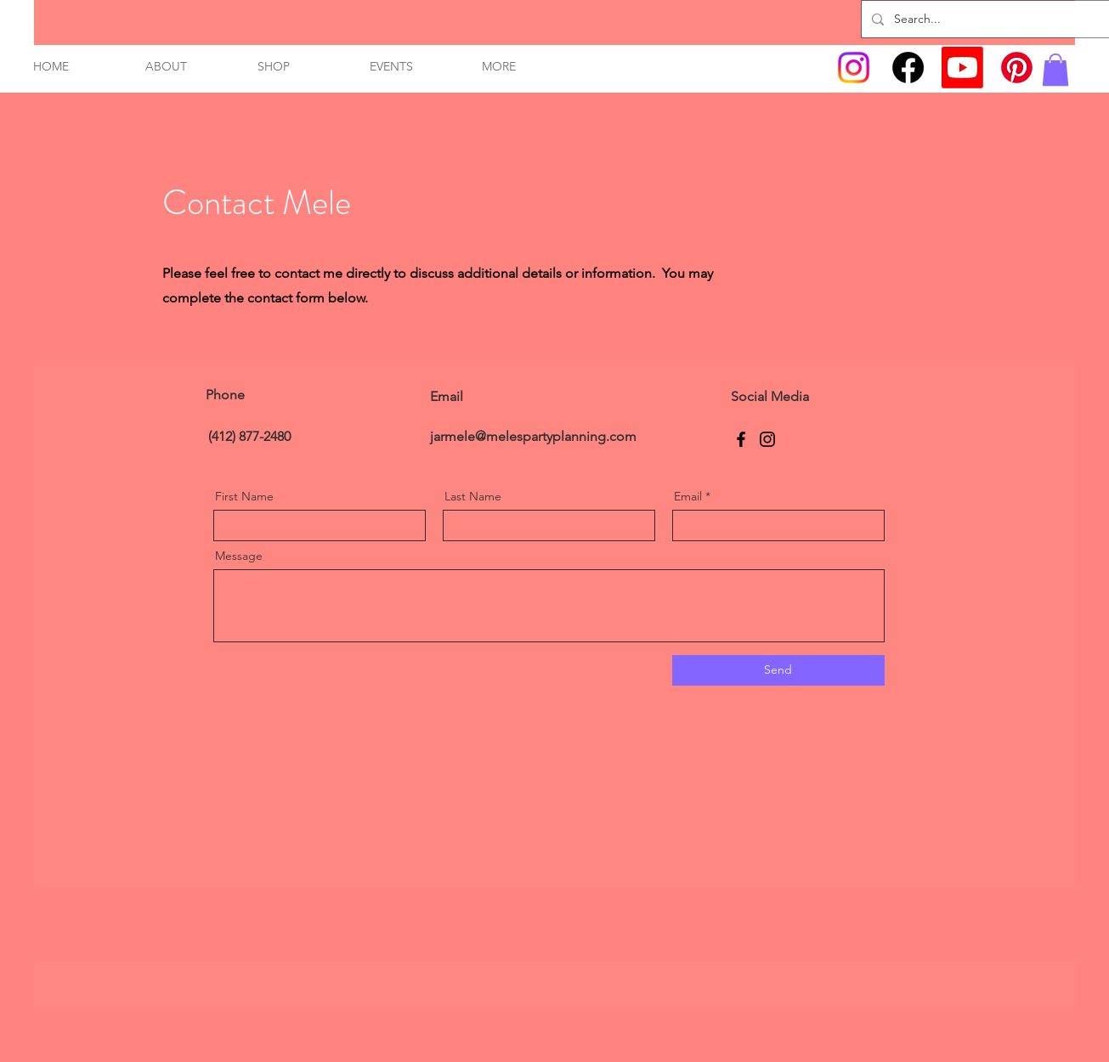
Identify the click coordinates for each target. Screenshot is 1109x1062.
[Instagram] (853, 67)
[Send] (778, 670)
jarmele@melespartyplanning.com (533, 436)
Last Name (472, 496)
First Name (244, 496)
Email (688, 496)
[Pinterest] (1017, 67)
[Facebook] (908, 67)
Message (239, 556)
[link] (1055, 70)
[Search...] (989, 19)
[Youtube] (962, 67)
